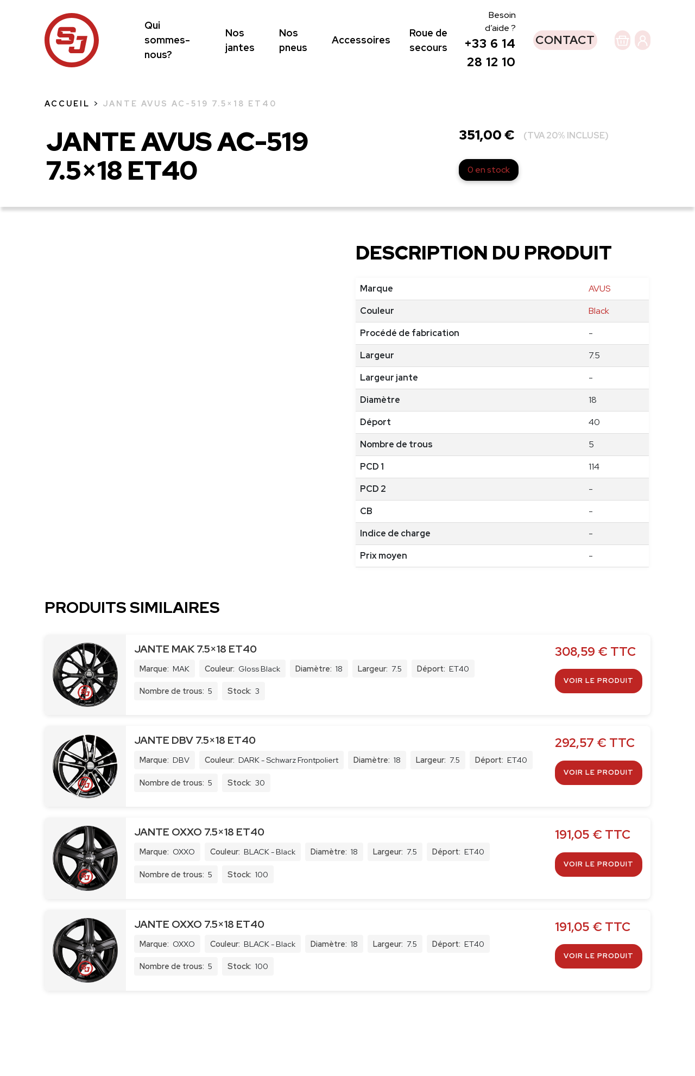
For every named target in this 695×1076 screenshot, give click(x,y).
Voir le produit (599, 748)
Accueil (67, 171)
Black (599, 378)
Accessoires (346, 74)
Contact (527, 73)
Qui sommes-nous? (167, 74)
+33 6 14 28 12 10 (458, 92)
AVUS (599, 356)
